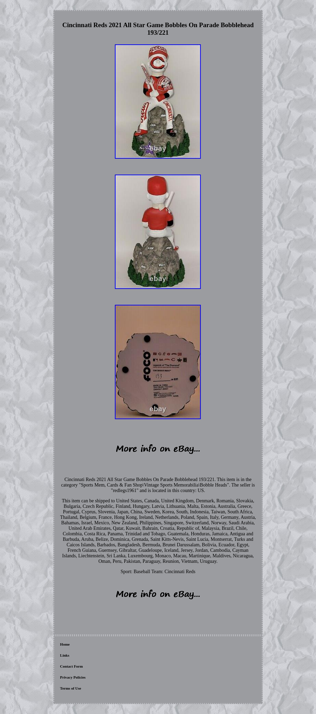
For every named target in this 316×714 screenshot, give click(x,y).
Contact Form (71, 666)
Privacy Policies (73, 677)
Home (65, 644)
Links (64, 655)
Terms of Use (70, 688)
